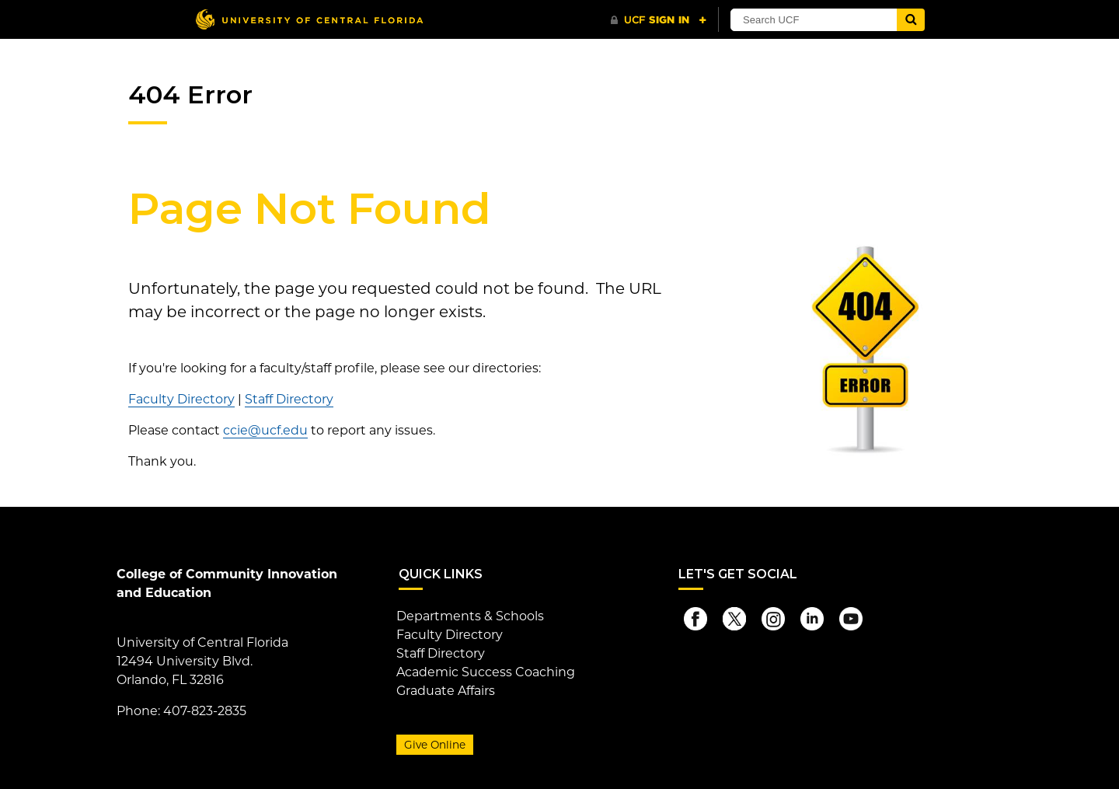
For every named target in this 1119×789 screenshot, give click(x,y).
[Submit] (911, 20)
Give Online (434, 744)
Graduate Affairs (445, 690)
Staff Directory (289, 399)
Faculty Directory (181, 399)
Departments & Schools (470, 616)
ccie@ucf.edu (265, 430)
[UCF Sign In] (658, 20)
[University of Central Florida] (309, 19)
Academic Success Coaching (485, 672)
